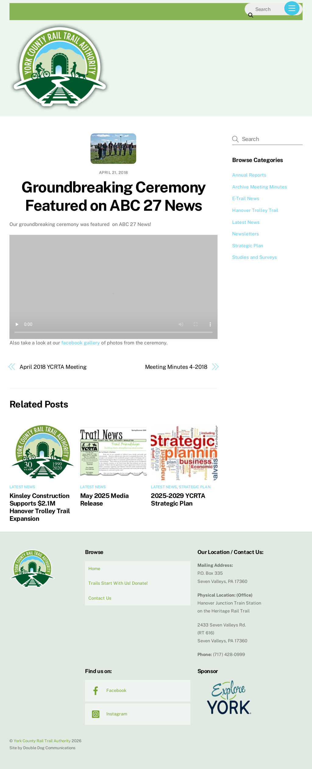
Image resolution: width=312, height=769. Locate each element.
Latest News (22, 487)
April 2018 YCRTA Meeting (53, 367)
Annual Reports (249, 175)
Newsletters (245, 233)
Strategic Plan (195, 487)
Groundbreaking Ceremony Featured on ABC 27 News (113, 196)
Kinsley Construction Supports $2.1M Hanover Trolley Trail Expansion (39, 507)
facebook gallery (80, 343)
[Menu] (292, 8)
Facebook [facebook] (107, 690)
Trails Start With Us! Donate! (118, 583)
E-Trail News (245, 198)
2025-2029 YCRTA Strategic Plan (178, 499)
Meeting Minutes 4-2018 (176, 367)
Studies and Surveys (254, 257)
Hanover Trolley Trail (255, 210)
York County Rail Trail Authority (42, 741)
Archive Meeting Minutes (259, 186)
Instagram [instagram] (107, 713)
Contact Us (99, 598)
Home (94, 568)
